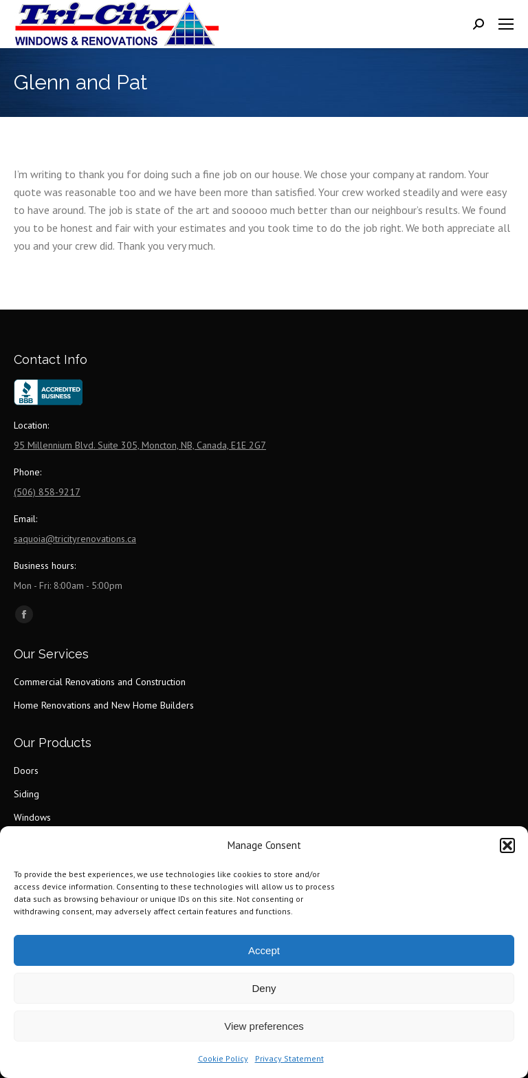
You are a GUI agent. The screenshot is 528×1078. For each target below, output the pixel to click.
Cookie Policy (223, 1058)
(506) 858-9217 (47, 492)
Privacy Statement (289, 1058)
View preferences (264, 1026)
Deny (264, 988)
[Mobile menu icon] (506, 24)
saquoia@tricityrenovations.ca (75, 538)
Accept (264, 950)
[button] (507, 845)
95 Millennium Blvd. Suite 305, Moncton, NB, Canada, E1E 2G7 (140, 445)
